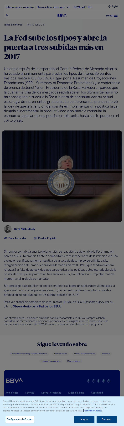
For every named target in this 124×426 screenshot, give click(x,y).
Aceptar (84, 419)
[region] (62, 411)
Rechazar (106, 419)
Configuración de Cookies (19, 419)
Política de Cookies (93, 411)
